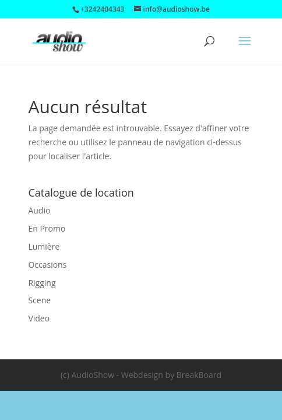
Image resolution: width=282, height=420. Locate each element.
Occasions (47, 264)
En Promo (46, 228)
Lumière (43, 246)
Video (39, 318)
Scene (39, 300)
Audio (39, 210)
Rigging (41, 282)
